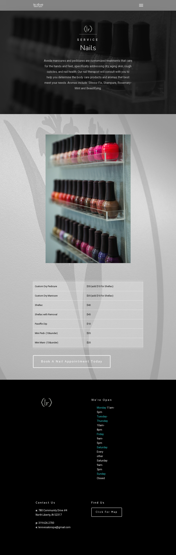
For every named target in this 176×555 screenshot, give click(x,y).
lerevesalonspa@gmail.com (54, 527)
